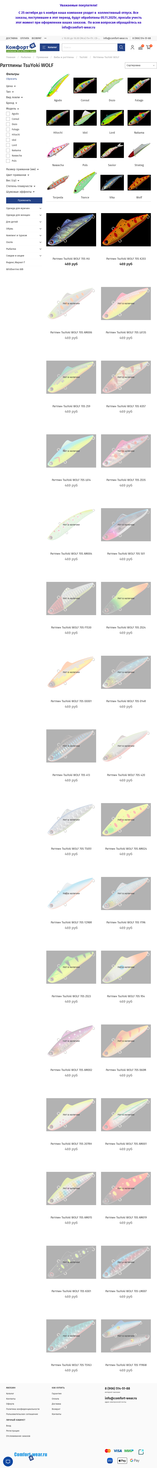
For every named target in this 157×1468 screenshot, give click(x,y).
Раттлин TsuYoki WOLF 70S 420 (126, 775)
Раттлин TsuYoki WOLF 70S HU (71, 258)
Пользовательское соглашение (22, 1414)
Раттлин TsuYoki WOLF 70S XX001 (71, 701)
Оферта (10, 1404)
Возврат (56, 1409)
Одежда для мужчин (18, 208)
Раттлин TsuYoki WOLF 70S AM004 (71, 553)
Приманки (42, 57)
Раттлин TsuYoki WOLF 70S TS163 (71, 1365)
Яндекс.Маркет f (15, 262)
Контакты (11, 1399)
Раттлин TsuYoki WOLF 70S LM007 (126, 1291)
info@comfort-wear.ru (115, 38)
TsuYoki (83, 57)
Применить (24, 200)
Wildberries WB (14, 269)
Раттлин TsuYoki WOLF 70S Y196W (126, 1365)
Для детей (12, 221)
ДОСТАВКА (11, 38)
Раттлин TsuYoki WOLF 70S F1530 (71, 627)
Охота (9, 242)
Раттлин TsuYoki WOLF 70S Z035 (126, 480)
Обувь (9, 228)
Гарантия (56, 1393)
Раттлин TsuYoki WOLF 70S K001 (71, 1291)
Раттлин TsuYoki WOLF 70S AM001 (126, 1144)
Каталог (49, 47)
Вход (8, 1425)
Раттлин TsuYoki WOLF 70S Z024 (126, 627)
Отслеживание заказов (18, 1436)
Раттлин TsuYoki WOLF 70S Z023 (71, 996)
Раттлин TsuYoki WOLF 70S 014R (126, 701)
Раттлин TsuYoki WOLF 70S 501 (126, 553)
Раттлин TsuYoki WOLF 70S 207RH (71, 1144)
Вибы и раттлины (64, 57)
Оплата (55, 1399)
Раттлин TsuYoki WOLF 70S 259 (71, 406)
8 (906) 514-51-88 (141, 38)
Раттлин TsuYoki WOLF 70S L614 (71, 480)
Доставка (56, 1404)
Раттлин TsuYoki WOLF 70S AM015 (71, 1217)
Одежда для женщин (18, 215)
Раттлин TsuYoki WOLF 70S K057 (126, 406)
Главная (10, 57)
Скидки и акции (15, 255)
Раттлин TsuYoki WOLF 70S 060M (126, 1070)
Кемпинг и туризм (16, 235)
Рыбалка (26, 57)
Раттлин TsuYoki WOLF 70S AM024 (126, 848)
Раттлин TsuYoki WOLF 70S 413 (71, 775)
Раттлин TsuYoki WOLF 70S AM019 (126, 1217)
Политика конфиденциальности (23, 1409)
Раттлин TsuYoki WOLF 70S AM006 (71, 332)
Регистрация (12, 1431)
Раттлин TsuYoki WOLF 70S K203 (126, 258)
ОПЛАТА (24, 38)
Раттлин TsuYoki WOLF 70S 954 (126, 996)
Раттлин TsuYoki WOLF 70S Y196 (126, 922)
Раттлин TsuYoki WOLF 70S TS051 (71, 848)
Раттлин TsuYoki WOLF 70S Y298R (71, 922)
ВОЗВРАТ (36, 38)
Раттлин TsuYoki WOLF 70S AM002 (71, 1070)
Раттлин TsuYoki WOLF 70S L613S (126, 332)
